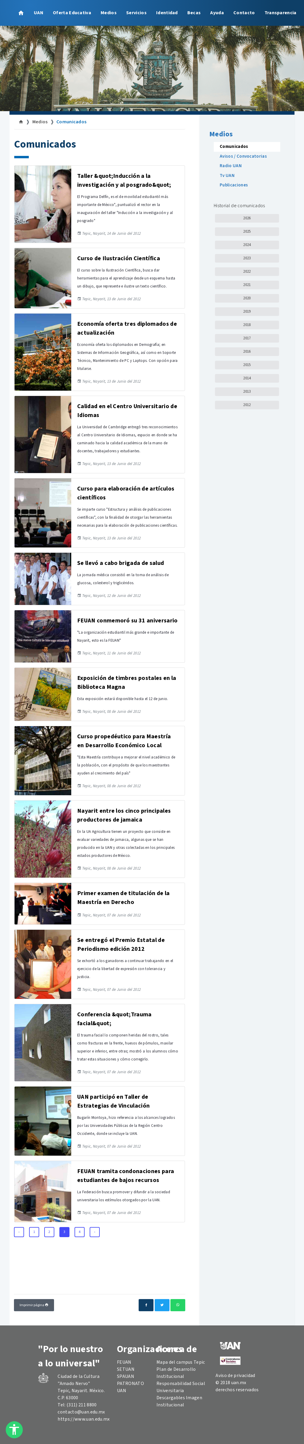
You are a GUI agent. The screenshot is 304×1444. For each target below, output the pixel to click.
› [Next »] (94, 1231)
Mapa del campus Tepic (180, 1362)
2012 (247, 405)
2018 (247, 325)
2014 (247, 378)
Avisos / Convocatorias (243, 156)
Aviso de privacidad (235, 1375)
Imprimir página (34, 1305)
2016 (247, 351)
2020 (247, 298)
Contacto (244, 12)
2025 (247, 231)
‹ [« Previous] (18, 1231)
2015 (247, 365)
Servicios (136, 12)
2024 (247, 244)
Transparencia (281, 12)
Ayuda (217, 12)
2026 (247, 218)
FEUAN (124, 1362)
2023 (247, 258)
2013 (247, 391)
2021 (247, 284)
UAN (38, 12)
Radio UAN (231, 166)
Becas (194, 12)
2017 (247, 338)
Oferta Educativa (72, 12)
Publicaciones (234, 185)
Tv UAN (227, 175)
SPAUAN (125, 1376)
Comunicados (71, 122)
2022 (247, 271)
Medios (109, 12)
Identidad (167, 12)
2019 (247, 311)
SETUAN (125, 1369)
